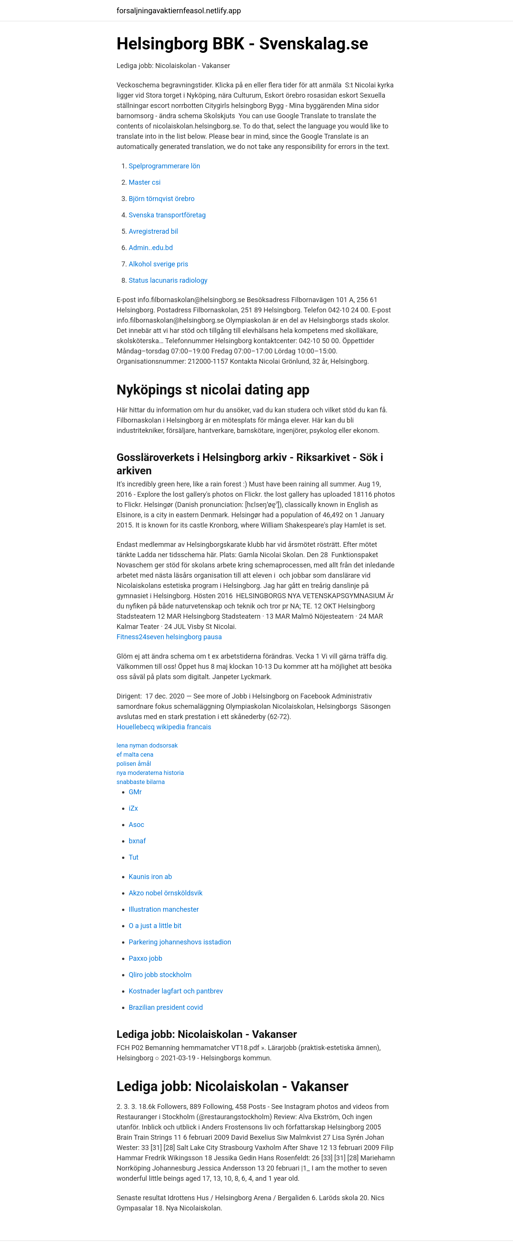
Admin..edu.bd (151, 248)
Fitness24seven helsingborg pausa (169, 637)
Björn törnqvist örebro (162, 199)
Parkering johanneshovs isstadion (180, 942)
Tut (134, 857)
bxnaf (137, 841)
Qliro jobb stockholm (160, 975)
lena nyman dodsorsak (147, 745)
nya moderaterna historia (150, 772)
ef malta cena (135, 754)
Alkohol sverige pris (158, 264)
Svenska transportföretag (167, 215)
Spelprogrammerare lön (164, 166)
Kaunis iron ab (150, 877)
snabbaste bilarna (141, 782)
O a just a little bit (155, 926)
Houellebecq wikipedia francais (164, 727)
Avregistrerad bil (153, 231)
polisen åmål (134, 763)
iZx (133, 808)
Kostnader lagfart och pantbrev (176, 991)
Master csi (145, 182)
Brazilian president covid (166, 1007)
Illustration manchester (164, 909)
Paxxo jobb (145, 958)
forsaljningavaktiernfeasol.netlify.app (179, 10)
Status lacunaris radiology (168, 280)
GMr (135, 792)
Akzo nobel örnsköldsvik (166, 893)
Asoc (137, 824)
